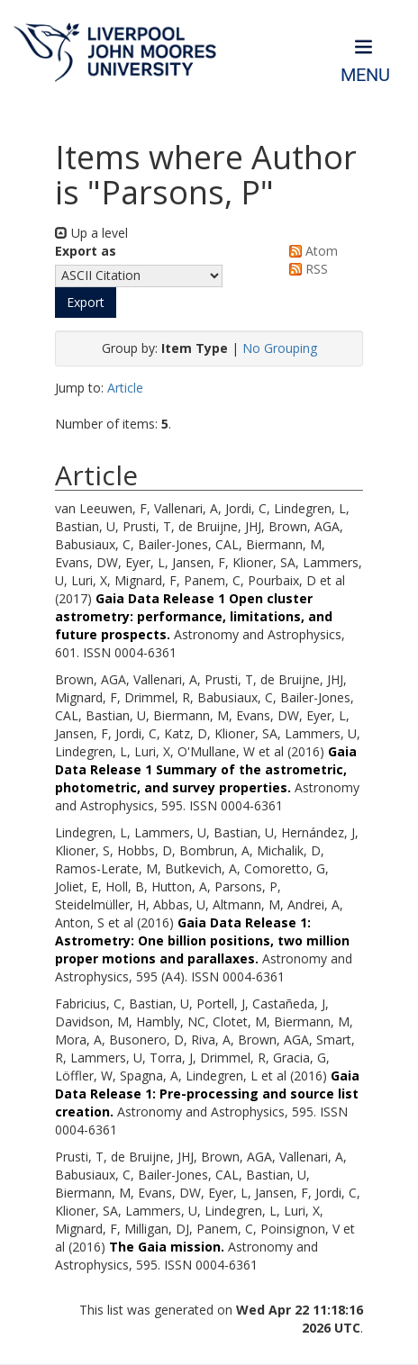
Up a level (91, 232)
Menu (365, 75)
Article (125, 387)
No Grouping (279, 348)
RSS (305, 268)
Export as (85, 250)
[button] (85, 302)
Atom (310, 250)
